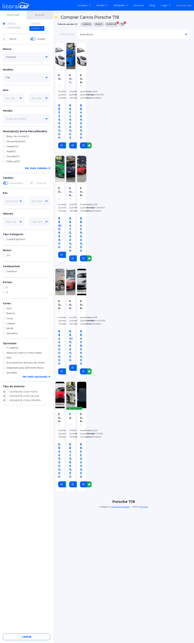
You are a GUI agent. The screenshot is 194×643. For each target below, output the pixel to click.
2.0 (8, 255)
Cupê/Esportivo (15, 239)
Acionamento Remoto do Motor (25, 362)
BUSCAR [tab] (39, 15)
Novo (13, 39)
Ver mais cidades (37, 168)
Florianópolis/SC (16, 141)
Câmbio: (8, 177)
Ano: (6, 90)
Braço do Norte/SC (17, 136)
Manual (41, 183)
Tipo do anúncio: (14, 386)
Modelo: (8, 69)
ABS (9, 357)
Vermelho (12, 333)
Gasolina (11, 271)
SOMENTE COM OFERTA (25, 400)
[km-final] (39, 201)
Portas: (7, 282)
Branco (10, 313)
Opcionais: (10, 343)
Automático (17, 183)
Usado (41, 39)
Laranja (10, 323)
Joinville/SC (13, 156)
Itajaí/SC (11, 151)
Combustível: (11, 266)
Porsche (144, 506)
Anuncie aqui (184, 5)
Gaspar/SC (12, 146)
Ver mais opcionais (36, 376)
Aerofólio (11, 372)
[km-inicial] (13, 201)
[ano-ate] (39, 98)
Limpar (26, 636)
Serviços (139, 5)
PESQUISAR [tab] (13, 15)
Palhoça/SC (13, 161)
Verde (9, 328)
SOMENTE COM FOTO (23, 391)
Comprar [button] (84, 5)
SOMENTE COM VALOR (24, 395)
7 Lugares (12, 347)
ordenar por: (67, 34)
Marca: (7, 49)
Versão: (8, 110)
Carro (11, 23)
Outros (37, 28)
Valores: (8, 213)
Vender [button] (102, 5)
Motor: (7, 250)
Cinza (9, 318)
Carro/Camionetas (119, 506)
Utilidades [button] (120, 5)
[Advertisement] (140, 66)
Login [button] (165, 5)
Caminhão (13, 27)
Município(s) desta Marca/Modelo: (25, 131)
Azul (8, 308)
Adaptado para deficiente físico (25, 367)
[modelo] (26, 77)
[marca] (26, 57)
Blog (152, 5)
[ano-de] (13, 98)
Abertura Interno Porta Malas (24, 352)
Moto (37, 23)
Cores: (7, 303)
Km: (5, 193)
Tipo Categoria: (13, 234)
